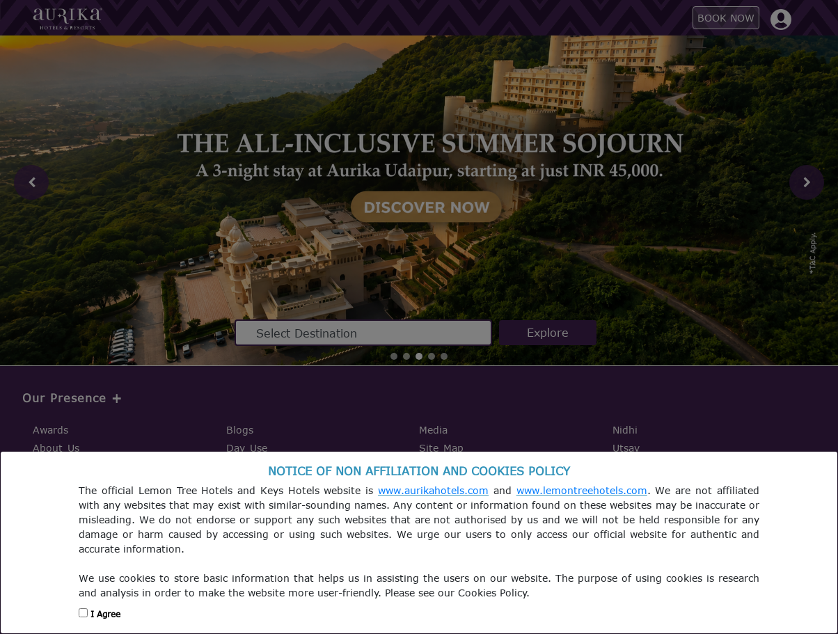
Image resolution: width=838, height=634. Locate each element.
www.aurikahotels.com (433, 490)
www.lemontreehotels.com (581, 490)
